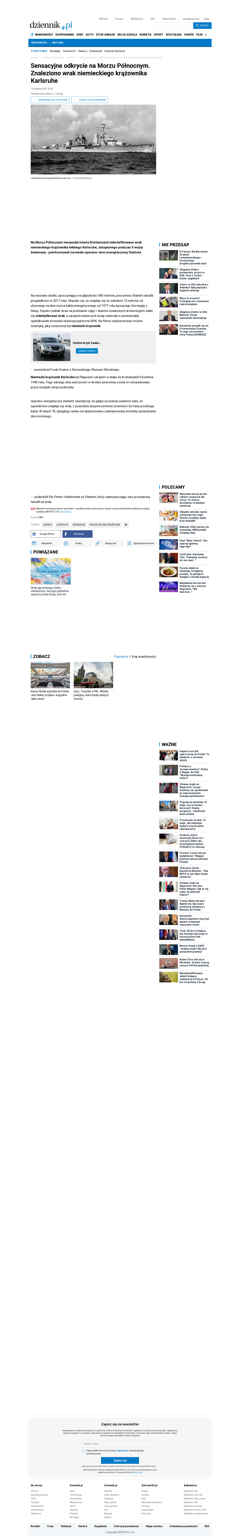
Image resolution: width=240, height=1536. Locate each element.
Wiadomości (39, 42)
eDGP (33, 1498)
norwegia (79, 524)
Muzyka (108, 1513)
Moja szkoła (110, 1502)
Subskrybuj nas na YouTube (50, 99)
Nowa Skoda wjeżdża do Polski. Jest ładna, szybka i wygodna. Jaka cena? (50, 695)
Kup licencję (65, 511)
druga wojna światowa (104, 524)
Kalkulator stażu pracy (195, 1498)
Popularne (121, 656)
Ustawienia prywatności (183, 1526)
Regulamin (100, 1526)
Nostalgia (55, 51)
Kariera (82, 1526)
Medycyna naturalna (152, 1502)
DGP (152, 19)
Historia (57, 42)
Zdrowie (74, 1510)
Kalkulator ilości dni (193, 1495)
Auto (72, 1491)
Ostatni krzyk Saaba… (87, 343)
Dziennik (34, 57)
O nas (50, 1526)
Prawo (145, 1491)
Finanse (145, 1495)
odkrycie (62, 524)
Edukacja (108, 1498)
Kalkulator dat (190, 1491)
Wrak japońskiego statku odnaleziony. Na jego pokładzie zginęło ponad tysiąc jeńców (50, 591)
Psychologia (147, 1510)
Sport (72, 1506)
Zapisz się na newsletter (89, 99)
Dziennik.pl (76, 1485)
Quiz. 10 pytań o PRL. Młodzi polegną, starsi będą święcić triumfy (91, 695)
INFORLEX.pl (137, 19)
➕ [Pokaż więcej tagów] (125, 524)
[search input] (174, 25)
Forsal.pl (35, 1502)
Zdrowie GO (69, 51)
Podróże (74, 1513)
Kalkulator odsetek (193, 1506)
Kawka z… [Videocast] (90, 51)
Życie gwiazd (110, 1506)
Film (106, 1510)
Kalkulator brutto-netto (195, 1510)
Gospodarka (76, 1498)
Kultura (107, 1517)
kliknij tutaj (137, 1472)
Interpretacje (37, 1510)
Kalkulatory (190, 1485)
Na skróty (36, 1485)
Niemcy (47, 524)
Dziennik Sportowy (114, 51)
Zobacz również (87, 350)
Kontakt (35, 1526)
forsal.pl (119, 19)
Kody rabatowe (111, 1495)
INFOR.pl (103, 19)
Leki (143, 1498)
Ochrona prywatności (126, 1526)
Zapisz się (120, 1460)
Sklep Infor (36, 1513)
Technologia (76, 1495)
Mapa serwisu (154, 1526)
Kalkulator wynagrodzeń (196, 1513)
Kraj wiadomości (144, 656)
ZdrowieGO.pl (168, 19)
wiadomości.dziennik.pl (53, 57)
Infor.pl (34, 1491)
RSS (207, 1526)
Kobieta (108, 1491)
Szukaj (202, 25)
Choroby (146, 1506)
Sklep (206, 19)
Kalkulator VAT (191, 1502)
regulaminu (122, 1450)
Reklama (66, 1526)
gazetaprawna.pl (191, 19)
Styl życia (146, 1513)
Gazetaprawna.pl (39, 1495)
